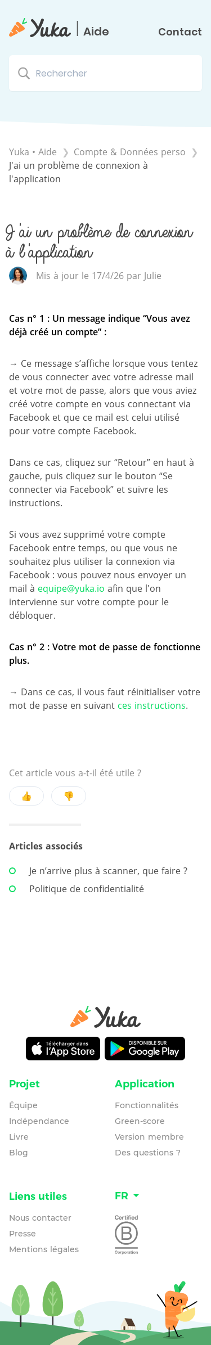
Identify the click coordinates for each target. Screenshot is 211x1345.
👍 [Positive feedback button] (26, 796)
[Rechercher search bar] (105, 73)
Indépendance (39, 1121)
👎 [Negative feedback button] (68, 796)
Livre (19, 1137)
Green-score (140, 1121)
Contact (180, 32)
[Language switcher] (159, 1196)
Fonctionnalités (146, 1105)
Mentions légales (44, 1249)
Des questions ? (148, 1153)
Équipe (23, 1105)
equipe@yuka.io (71, 588)
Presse (22, 1234)
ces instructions (152, 705)
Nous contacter (40, 1218)
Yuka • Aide (33, 152)
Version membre (149, 1137)
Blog (18, 1153)
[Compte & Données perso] (131, 152)
